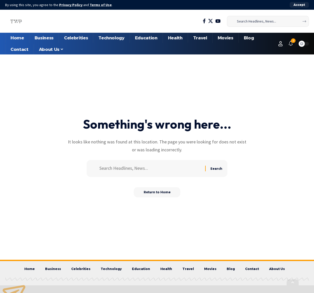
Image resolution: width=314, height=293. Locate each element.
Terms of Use (101, 5)
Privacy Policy (71, 5)
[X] (210, 21)
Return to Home (157, 193)
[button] (299, 5)
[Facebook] (204, 21)
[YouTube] (218, 21)
